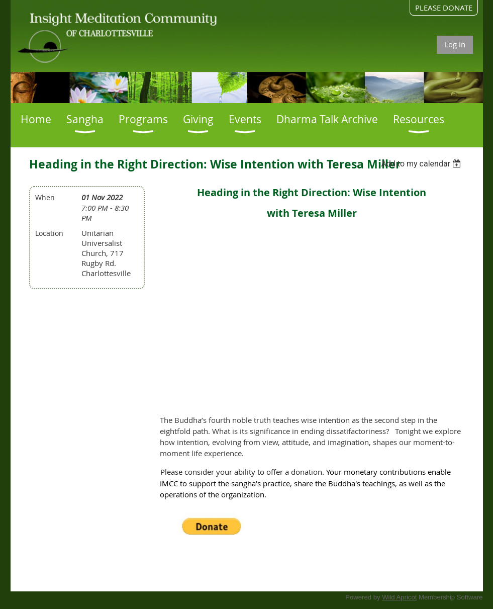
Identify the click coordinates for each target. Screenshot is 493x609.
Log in (454, 44)
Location (49, 233)
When (45, 197)
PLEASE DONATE (443, 8)
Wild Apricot (399, 597)
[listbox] (422, 163)
